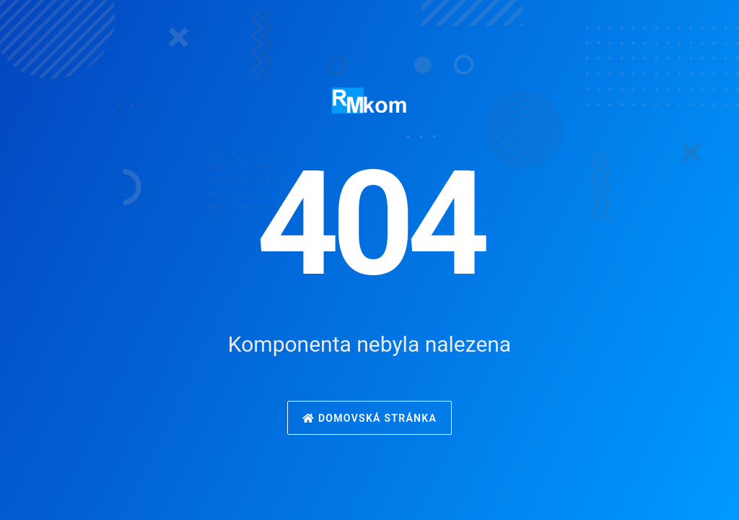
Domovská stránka (369, 418)
